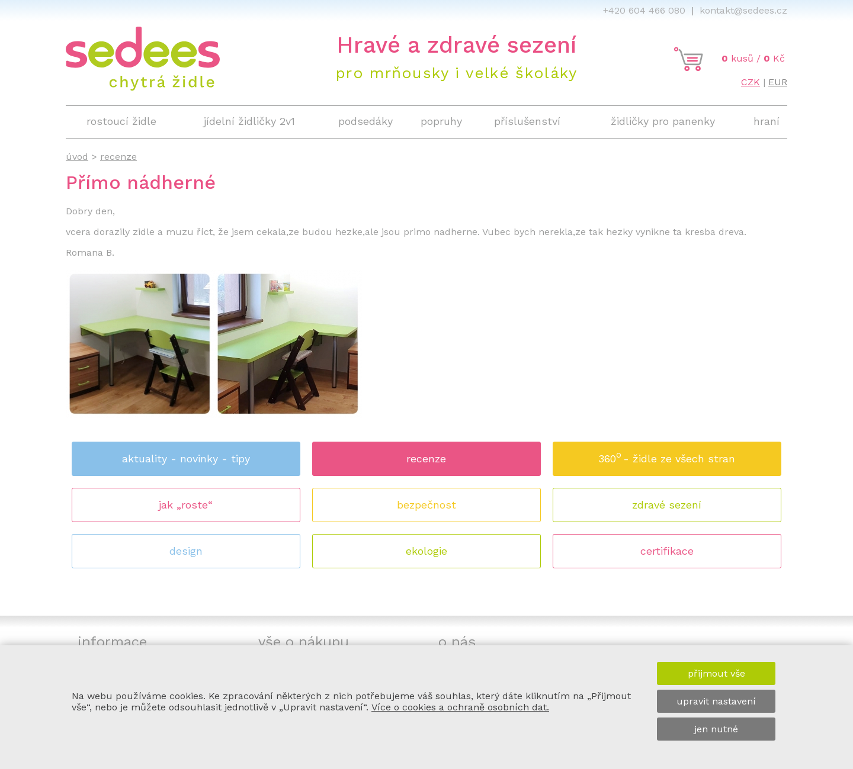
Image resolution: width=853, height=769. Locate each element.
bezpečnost (426, 504)
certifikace (667, 551)
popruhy (441, 121)
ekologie (426, 551)
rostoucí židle (121, 121)
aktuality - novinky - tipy (186, 458)
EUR (777, 82)
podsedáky (365, 121)
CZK (750, 82)
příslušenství (527, 121)
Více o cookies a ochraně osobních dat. (460, 707)
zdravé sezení (666, 504)
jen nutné (716, 729)
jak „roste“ (186, 504)
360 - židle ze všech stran (666, 455)
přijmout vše (716, 673)
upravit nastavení (716, 701)
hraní (766, 121)
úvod (77, 156)
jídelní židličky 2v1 (249, 121)
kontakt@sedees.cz (743, 10)
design (186, 551)
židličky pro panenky (663, 121)
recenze (426, 458)
